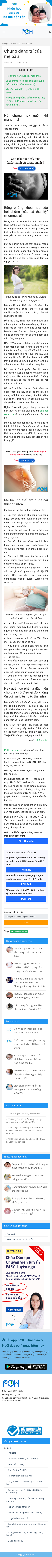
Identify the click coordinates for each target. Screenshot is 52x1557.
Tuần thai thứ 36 (19, 931)
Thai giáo (11, 1452)
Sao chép (22, 922)
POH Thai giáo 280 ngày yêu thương (23, 1113)
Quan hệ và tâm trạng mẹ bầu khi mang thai (26, 1525)
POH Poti (26, 898)
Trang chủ (6, 44)
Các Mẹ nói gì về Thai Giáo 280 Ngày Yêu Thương (24, 1491)
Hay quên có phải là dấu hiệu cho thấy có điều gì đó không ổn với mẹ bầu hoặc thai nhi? (25, 101)
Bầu (14, 44)
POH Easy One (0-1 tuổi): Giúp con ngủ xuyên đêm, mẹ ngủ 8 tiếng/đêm (24, 1120)
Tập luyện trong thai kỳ (18, 1506)
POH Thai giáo (11, 750)
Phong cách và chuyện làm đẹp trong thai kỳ (24, 1533)
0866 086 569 (19, 1391)
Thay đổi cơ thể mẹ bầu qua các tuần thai (24, 1483)
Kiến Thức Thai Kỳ (24, 44)
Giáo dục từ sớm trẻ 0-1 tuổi (19, 1239)
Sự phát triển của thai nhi (19, 1475)
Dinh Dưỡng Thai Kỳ (16, 1470)
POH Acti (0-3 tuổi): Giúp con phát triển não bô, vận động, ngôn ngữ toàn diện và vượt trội (24, 1130)
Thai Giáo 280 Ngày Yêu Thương (22, 1458)
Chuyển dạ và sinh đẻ (17, 1518)
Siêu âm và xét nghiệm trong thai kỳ (24, 1512)
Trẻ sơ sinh (11, 1234)
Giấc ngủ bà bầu (14, 1540)
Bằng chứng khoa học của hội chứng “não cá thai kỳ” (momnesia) (26, 212)
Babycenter (42, 740)
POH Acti (26, 884)
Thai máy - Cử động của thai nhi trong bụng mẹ (25, 1499)
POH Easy (26, 869)
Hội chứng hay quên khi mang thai (23, 75)
